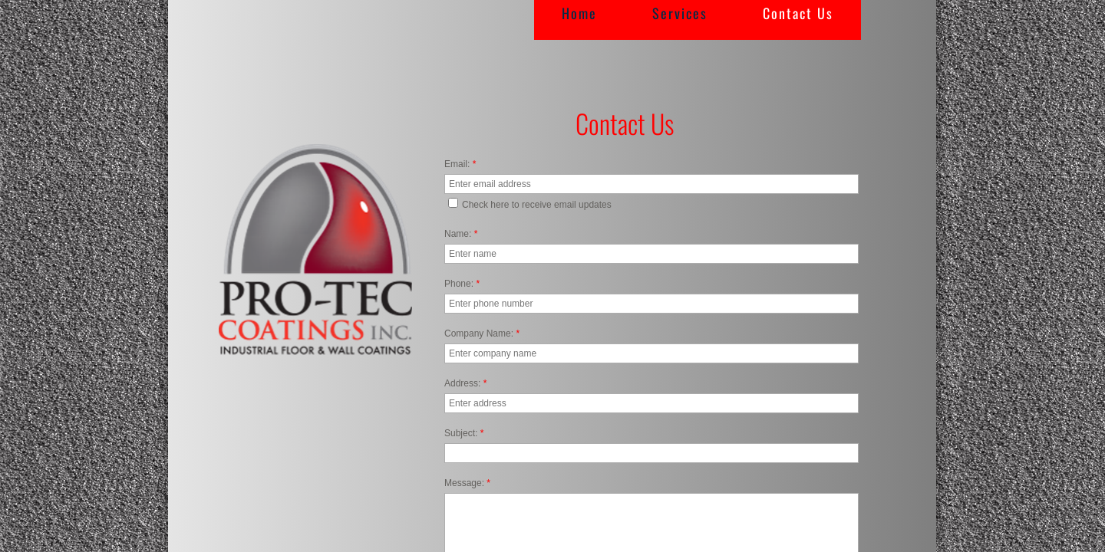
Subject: (463, 433)
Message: (467, 483)
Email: (460, 164)
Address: (465, 383)
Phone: (462, 283)
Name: (460, 233)
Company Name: (482, 333)
